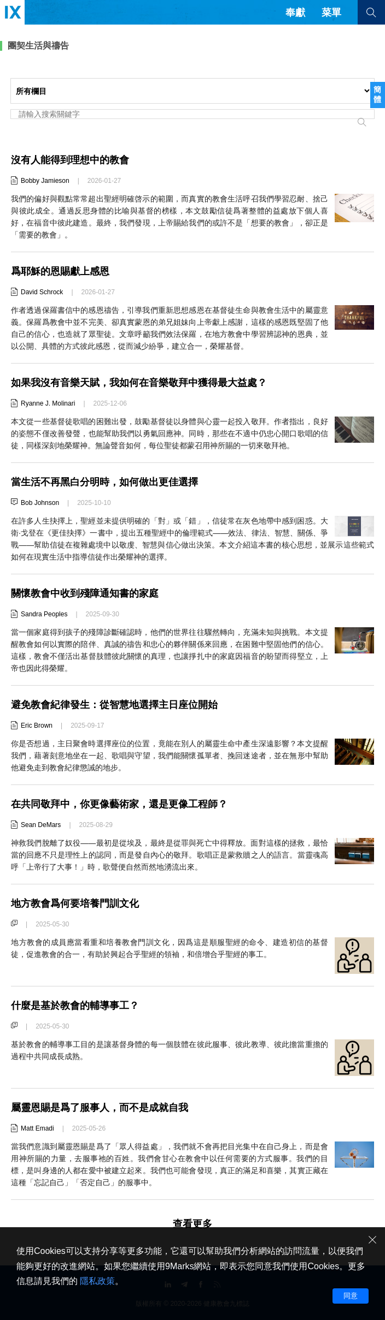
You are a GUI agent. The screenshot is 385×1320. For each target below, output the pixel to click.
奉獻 (295, 12)
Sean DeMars (41, 825)
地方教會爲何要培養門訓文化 (75, 903)
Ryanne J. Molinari (48, 403)
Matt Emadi (37, 1128)
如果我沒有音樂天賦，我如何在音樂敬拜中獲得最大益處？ (139, 382)
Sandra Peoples (44, 614)
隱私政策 (97, 1281)
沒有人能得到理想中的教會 (70, 159)
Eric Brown (36, 725)
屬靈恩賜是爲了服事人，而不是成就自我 (99, 1107)
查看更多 (192, 1223)
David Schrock (42, 292)
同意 (350, 1296)
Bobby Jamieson (45, 181)
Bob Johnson (40, 503)
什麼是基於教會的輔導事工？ (75, 1005)
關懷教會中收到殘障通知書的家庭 (85, 593)
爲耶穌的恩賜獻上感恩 (60, 271)
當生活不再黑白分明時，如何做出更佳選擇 (104, 482)
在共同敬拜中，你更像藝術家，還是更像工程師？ (119, 804)
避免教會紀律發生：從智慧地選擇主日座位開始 (114, 704)
